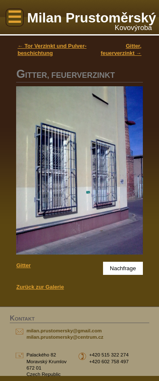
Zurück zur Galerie (40, 287)
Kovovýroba (133, 28)
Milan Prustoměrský (91, 17)
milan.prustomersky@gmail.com (64, 330)
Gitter (23, 265)
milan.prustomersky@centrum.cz (64, 337)
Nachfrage (123, 268)
